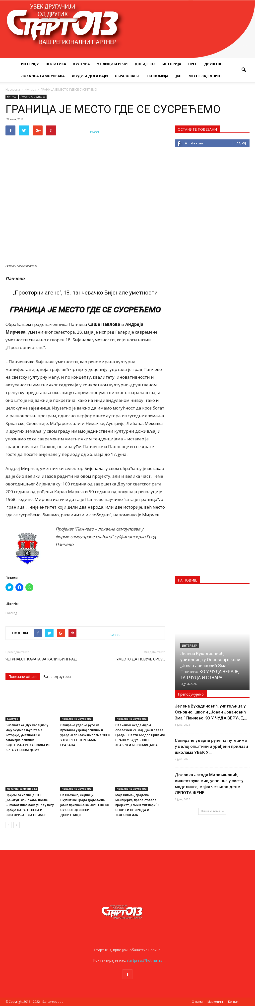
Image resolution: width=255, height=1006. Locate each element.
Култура (81, 63)
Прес (192, 63)
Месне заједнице (205, 75)
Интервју (30, 63)
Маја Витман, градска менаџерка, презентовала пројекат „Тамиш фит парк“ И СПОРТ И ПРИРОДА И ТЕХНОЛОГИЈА (137, 805)
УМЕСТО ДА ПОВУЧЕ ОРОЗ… (140, 659)
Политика (56, 63)
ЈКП (179, 75)
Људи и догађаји (90, 75)
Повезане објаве (22, 676)
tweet (94, 131)
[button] (244, 70)
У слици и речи (112, 63)
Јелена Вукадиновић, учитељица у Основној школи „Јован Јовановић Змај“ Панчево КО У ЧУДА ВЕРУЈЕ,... (211, 712)
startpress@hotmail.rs (144, 960)
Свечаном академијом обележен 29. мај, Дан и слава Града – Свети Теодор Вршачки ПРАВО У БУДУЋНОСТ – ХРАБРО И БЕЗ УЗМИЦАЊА (140, 735)
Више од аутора (57, 676)
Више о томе (212, 811)
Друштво (213, 63)
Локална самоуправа (43, 75)
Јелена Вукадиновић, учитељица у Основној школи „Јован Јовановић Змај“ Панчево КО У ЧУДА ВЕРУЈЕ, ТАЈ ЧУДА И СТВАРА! (210, 665)
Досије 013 (144, 63)
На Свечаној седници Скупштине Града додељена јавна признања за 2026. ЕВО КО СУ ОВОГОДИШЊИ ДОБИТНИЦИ (84, 805)
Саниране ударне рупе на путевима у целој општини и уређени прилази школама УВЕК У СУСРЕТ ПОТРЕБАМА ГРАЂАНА (85, 735)
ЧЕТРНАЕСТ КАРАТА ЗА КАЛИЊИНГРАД (41, 659)
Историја (171, 63)
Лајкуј (241, 143)
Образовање (127, 75)
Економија (158, 75)
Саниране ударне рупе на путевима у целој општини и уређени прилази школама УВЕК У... (211, 746)
